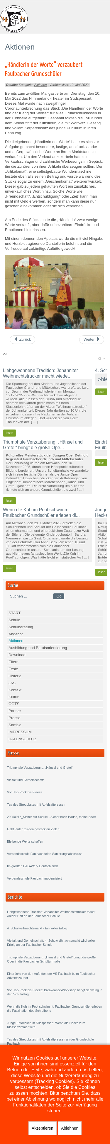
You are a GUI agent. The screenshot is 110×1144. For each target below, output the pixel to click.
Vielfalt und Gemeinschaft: (25, 780)
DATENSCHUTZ (23, 739)
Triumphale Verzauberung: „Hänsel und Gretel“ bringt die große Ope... (43, 444)
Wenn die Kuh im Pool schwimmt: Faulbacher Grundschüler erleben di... (41, 512)
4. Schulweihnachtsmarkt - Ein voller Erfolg (37, 928)
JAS (12, 683)
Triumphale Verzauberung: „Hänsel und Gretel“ (40, 767)
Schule (14, 620)
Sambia (15, 725)
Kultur (13, 697)
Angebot (16, 634)
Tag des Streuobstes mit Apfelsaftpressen (36, 804)
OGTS (14, 704)
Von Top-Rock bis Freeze (24, 792)
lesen (9, 432)
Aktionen (40, 84)
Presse (14, 718)
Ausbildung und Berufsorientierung (38, 648)
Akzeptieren (42, 1128)
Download (17, 655)
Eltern (13, 662)
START (15, 613)
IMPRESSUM (20, 732)
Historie (15, 676)
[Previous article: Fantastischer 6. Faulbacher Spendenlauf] (22, 339)
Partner (15, 711)
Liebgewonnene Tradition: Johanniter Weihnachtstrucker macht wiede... (40, 373)
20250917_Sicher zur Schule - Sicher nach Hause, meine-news (51, 817)
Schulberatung (21, 627)
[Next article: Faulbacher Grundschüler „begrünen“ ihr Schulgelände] (91, 339)
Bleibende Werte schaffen (25, 841)
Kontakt (15, 690)
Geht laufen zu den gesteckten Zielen (33, 829)
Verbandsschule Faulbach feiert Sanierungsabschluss (44, 854)
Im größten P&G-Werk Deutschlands (32, 866)
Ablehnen (69, 1128)
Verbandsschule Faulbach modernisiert (34, 878)
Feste (13, 669)
